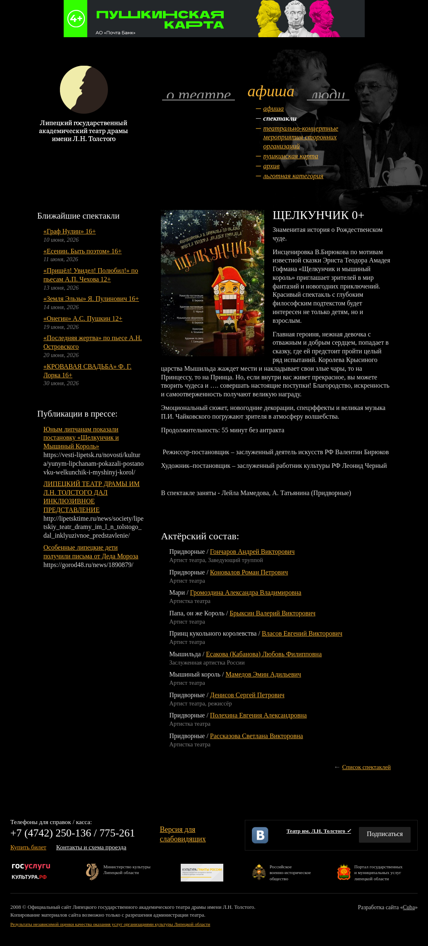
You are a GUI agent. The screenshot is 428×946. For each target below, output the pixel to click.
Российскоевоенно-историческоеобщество (290, 872)
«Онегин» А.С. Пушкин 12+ (82, 318)
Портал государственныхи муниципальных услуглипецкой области (378, 872)
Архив (271, 166)
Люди (328, 94)
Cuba (409, 907)
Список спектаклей (366, 767)
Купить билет (28, 847)
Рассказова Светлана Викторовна (256, 735)
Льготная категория (293, 176)
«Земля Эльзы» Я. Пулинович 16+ (91, 298)
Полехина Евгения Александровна (258, 715)
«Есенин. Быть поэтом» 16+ (82, 251)
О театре (198, 94)
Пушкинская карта (290, 156)
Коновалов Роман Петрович (249, 572)
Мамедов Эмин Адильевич (263, 674)
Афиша (273, 108)
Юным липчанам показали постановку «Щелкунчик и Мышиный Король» (81, 438)
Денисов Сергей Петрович (247, 694)
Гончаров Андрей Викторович (252, 551)
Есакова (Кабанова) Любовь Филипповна (264, 654)
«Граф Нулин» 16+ (69, 231)
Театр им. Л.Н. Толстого (319, 831)
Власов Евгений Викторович (302, 633)
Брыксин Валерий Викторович (272, 613)
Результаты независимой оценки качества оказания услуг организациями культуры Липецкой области (110, 924)
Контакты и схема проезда (91, 847)
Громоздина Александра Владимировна (245, 592)
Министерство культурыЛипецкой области (127, 869)
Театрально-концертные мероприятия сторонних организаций (300, 137)
